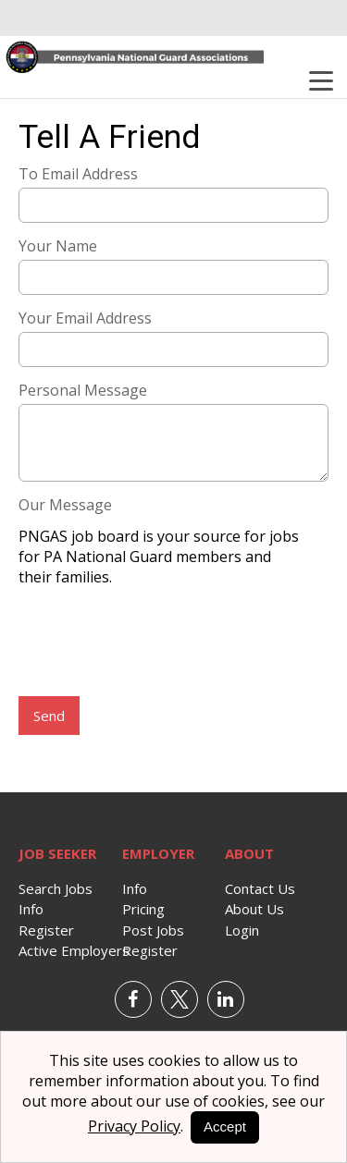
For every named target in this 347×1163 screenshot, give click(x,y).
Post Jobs (153, 930)
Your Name (58, 246)
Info (31, 909)
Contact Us (260, 888)
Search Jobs (56, 888)
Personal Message (83, 390)
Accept (225, 1126)
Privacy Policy (134, 1126)
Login (242, 930)
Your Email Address (85, 318)
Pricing (143, 909)
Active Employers (74, 950)
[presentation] (159, 643)
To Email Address (78, 174)
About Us (254, 909)
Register (46, 930)
